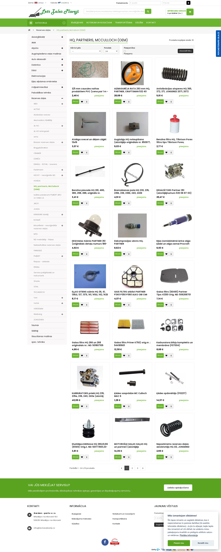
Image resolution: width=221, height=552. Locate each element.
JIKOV (36, 203)
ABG (35, 104)
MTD (36, 234)
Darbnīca (36, 65)
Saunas (35, 325)
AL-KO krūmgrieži (41, 131)
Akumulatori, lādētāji (43, 120)
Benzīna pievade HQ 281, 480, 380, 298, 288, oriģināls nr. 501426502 (88, 192)
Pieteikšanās (122, 3)
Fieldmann (38, 170)
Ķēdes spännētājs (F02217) (171, 393)
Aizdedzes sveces (42, 115)
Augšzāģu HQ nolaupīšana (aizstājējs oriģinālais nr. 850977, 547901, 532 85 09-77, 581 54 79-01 (132, 141)
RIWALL (36, 267)
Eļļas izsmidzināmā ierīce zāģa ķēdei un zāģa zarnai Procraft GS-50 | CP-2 (173, 243)
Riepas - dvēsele (41, 261)
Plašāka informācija (189, 535)
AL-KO (36, 126)
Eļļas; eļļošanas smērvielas (44, 81)
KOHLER (37, 220)
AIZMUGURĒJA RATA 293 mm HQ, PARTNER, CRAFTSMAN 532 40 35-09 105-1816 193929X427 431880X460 (132, 90)
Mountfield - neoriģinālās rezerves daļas (45, 227)
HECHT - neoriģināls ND (44, 175)
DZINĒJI (37, 159)
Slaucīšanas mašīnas (42, 336)
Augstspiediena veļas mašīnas (46, 53)
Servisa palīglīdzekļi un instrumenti (44, 274)
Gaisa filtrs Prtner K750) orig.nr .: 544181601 (132, 344)
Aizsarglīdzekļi (38, 37)
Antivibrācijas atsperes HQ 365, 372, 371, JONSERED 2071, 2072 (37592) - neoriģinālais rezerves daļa (174, 90)
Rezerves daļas (39, 98)
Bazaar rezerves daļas (44, 142)
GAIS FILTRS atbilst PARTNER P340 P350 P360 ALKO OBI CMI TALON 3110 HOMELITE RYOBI (130, 293)
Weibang (38, 314)
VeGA (36, 303)
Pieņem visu (179, 543)
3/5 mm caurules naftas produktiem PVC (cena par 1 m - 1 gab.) (90, 90)
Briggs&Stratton (41, 148)
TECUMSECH (39, 292)
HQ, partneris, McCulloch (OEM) (46, 188)
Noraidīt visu (203, 543)
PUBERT (37, 256)
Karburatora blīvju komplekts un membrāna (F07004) (174, 344)
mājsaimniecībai (40, 87)
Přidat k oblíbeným (82, 102)
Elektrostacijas (39, 76)
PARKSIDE (38, 250)
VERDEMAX (38, 309)
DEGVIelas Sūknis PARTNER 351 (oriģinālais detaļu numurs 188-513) (89, 243)
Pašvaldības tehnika (41, 93)
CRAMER (37, 153)
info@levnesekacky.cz (44, 528)
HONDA (37, 181)
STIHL (36, 287)
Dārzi (34, 70)
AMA (34, 42)
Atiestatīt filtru (185, 51)
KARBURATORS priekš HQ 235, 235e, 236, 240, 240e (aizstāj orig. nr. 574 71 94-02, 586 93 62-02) (90, 395)
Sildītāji (35, 331)
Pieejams (128, 54)
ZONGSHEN (39, 320)
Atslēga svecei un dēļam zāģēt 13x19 (89, 141)
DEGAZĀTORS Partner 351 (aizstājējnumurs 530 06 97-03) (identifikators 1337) (174, 192)
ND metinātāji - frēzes (44, 239)
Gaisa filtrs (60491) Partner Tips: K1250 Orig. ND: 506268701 (173, 293)
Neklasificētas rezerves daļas (47, 245)
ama (36, 137)
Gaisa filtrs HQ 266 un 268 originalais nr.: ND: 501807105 (87, 344)
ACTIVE (37, 109)
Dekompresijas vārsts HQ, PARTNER (128, 243)
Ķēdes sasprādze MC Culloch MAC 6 (130, 395)
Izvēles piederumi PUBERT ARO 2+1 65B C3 (47, 197)
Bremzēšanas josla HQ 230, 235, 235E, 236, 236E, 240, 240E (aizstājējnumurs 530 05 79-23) (131, 192)
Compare (87, 102)
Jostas (37, 209)
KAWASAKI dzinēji (41, 214)
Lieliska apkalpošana (178, 487)
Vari (35, 298)
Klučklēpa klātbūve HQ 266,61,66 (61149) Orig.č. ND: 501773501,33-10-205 (90, 446)
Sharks (37, 281)
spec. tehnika (38, 342)
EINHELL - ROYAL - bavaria (45, 164)
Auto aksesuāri (39, 59)
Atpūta (35, 48)
